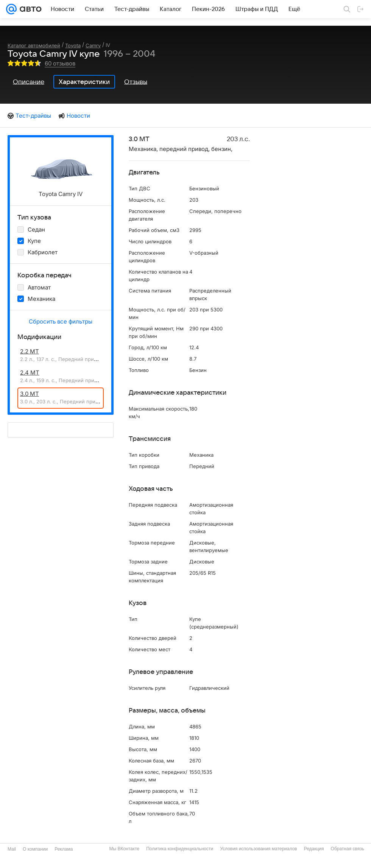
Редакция (314, 848)
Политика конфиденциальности (179, 848)
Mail (12, 849)
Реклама (64, 849)
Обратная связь (347, 848)
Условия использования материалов (258, 848)
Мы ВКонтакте (124, 848)
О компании (35, 849)
